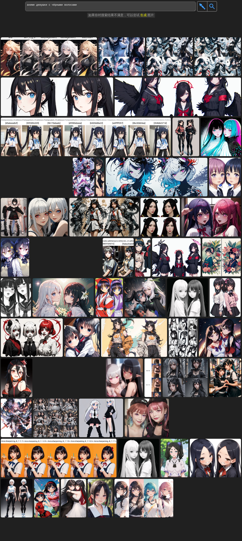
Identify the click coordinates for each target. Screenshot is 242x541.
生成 (143, 15)
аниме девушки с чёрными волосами (110, 6)
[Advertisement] (100, 28)
